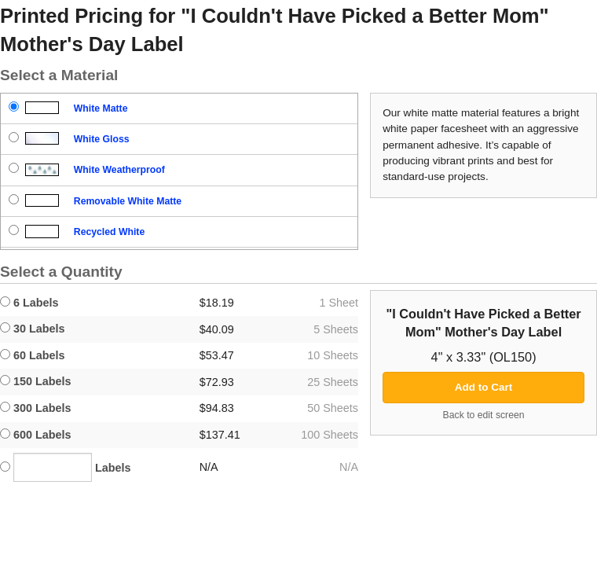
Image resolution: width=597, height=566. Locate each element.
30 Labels (32, 328)
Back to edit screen (484, 415)
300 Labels (35, 408)
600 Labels (35, 434)
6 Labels (29, 302)
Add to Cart (484, 387)
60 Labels (32, 355)
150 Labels (35, 381)
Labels (65, 467)
